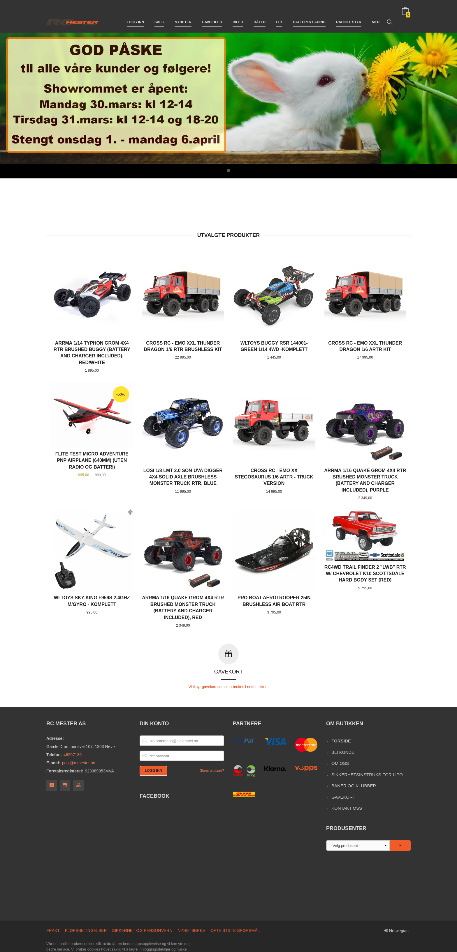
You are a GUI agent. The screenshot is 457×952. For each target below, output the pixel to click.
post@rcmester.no (78, 737)
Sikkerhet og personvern (142, 905)
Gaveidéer (212, 14)
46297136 (73, 729)
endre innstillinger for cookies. (105, 935)
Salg (159, 14)
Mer (376, 14)
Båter (260, 14)
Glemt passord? (211, 745)
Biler (238, 14)
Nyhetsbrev (191, 905)
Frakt (53, 905)
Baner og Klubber (353, 760)
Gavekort (343, 771)
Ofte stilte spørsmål (235, 905)
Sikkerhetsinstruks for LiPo (367, 749)
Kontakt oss (346, 782)
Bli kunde (342, 726)
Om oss (340, 737)
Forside (341, 715)
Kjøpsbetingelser (86, 905)
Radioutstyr (348, 14)
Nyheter (183, 14)
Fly (279, 14)
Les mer (64, 935)
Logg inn (135, 14)
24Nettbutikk (77, 945)
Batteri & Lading (309, 14)
